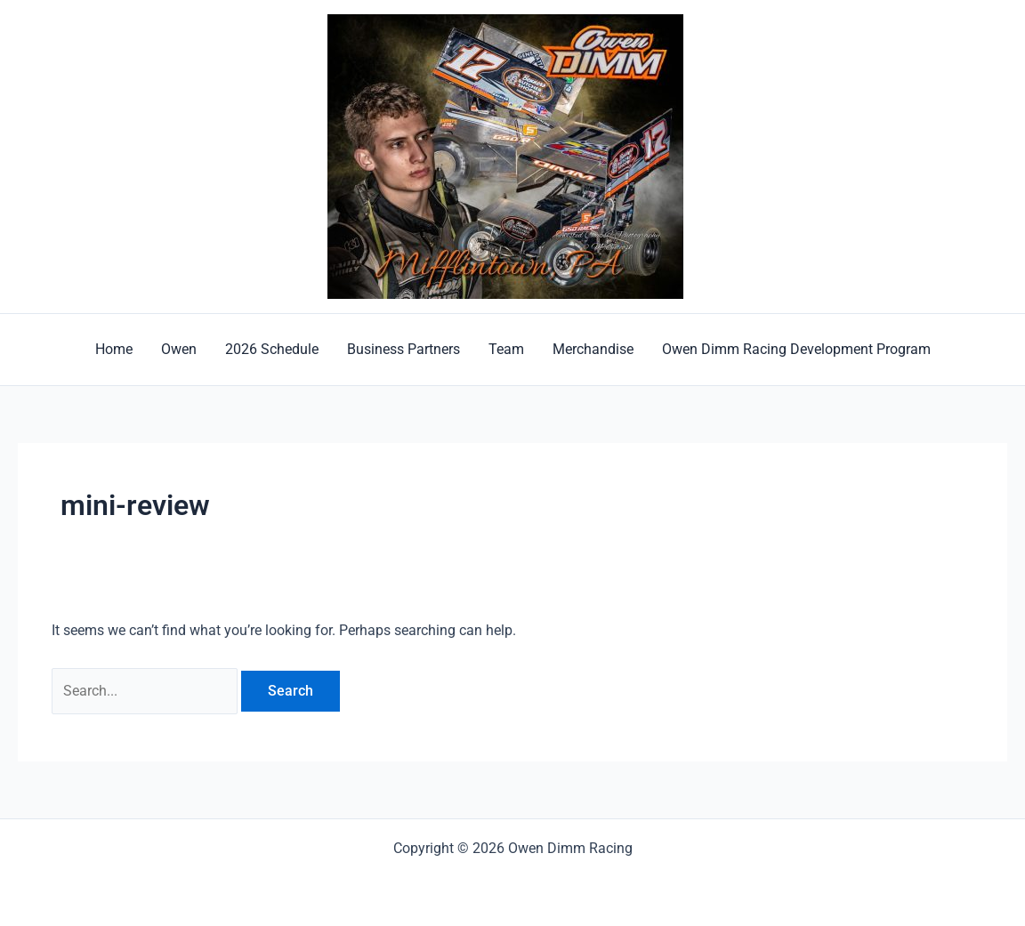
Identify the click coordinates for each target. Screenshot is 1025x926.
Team (506, 349)
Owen (179, 349)
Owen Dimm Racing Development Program (796, 349)
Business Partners (403, 349)
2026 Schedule (272, 349)
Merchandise (593, 349)
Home (114, 349)
